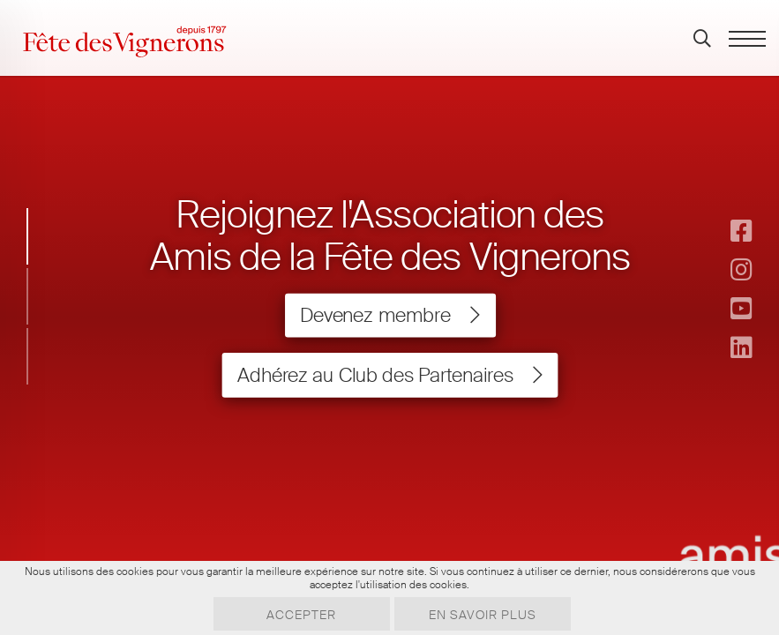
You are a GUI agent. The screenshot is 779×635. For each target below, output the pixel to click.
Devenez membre (389, 315)
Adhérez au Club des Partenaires (389, 374)
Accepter (301, 615)
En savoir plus (482, 615)
